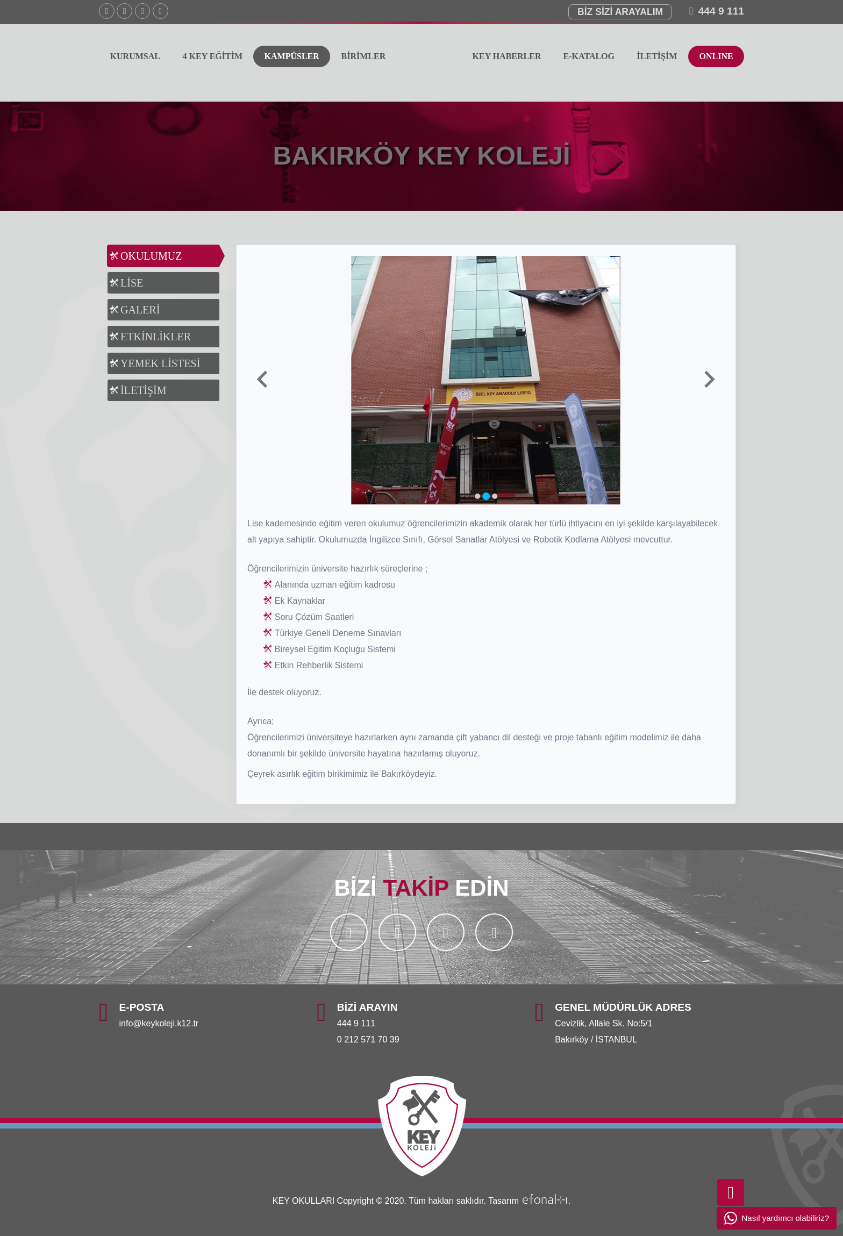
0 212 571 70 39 (368, 1039)
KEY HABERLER (507, 56)
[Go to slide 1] (477, 496)
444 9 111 (721, 11)
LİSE (131, 283)
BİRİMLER (363, 56)
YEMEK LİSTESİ (160, 363)
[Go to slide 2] (486, 496)
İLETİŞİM (657, 56)
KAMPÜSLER (292, 56)
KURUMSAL (135, 56)
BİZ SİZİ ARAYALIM (620, 11)
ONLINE (716, 56)
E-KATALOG (589, 56)
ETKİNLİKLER (155, 336)
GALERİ (140, 310)
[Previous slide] (263, 380)
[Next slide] (708, 380)
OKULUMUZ (151, 256)
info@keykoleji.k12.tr (159, 1023)
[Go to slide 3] (494, 496)
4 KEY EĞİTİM (212, 56)
